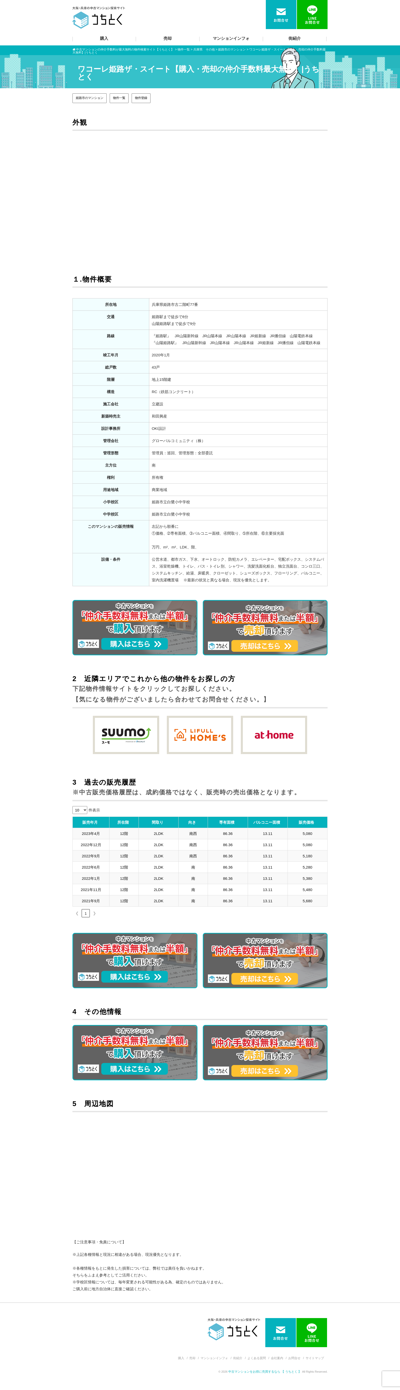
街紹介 (295, 38)
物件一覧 (119, 98)
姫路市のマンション (89, 98)
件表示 (94, 810)
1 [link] (86, 913)
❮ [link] (77, 913)
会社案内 (277, 1358)
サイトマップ (315, 1358)
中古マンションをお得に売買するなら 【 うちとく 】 (265, 1371)
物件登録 (141, 98)
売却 (168, 38)
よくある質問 (256, 1358)
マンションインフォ (231, 38)
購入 (104, 38)
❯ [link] (94, 913)
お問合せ (294, 1358)
